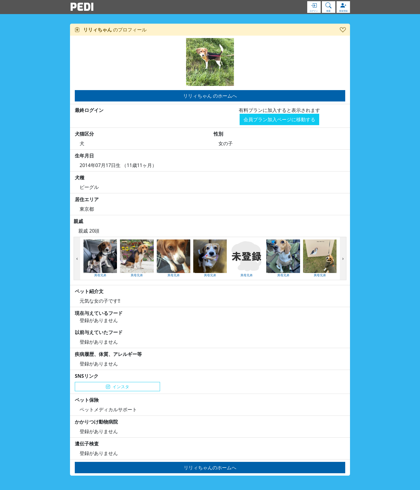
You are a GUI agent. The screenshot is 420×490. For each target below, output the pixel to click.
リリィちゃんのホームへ (210, 467)
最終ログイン (89, 110)
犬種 (79, 177)
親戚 (78, 221)
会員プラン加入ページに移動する (279, 119)
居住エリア (87, 199)
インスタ (117, 386)
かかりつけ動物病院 (96, 421)
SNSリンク (86, 376)
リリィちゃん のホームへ (210, 95)
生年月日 (84, 155)
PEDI (82, 7)
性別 (218, 134)
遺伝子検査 (87, 443)
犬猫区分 (84, 134)
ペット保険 (87, 400)
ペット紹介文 (89, 291)
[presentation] (77, 258)
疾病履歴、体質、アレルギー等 (108, 354)
